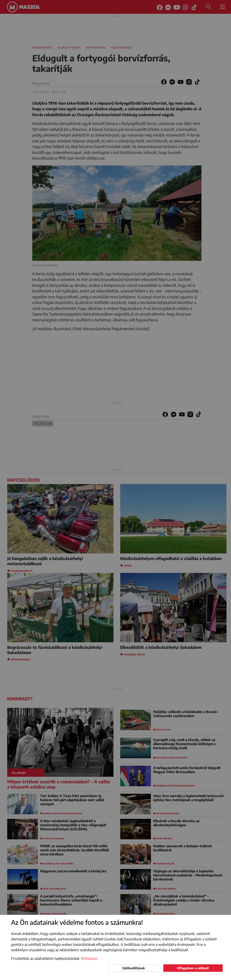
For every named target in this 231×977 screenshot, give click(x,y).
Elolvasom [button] (89, 958)
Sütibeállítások (133, 968)
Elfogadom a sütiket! (193, 968)
